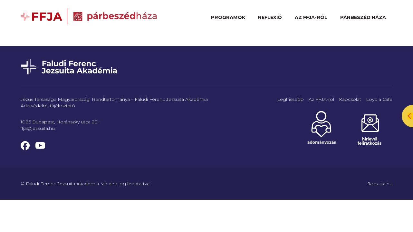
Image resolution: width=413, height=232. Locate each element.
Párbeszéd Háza (363, 17)
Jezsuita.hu (380, 184)
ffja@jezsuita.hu (38, 128)
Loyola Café (379, 99)
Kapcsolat (350, 99)
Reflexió (270, 17)
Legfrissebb (290, 99)
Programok (228, 17)
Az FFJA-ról (311, 17)
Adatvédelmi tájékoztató (48, 106)
